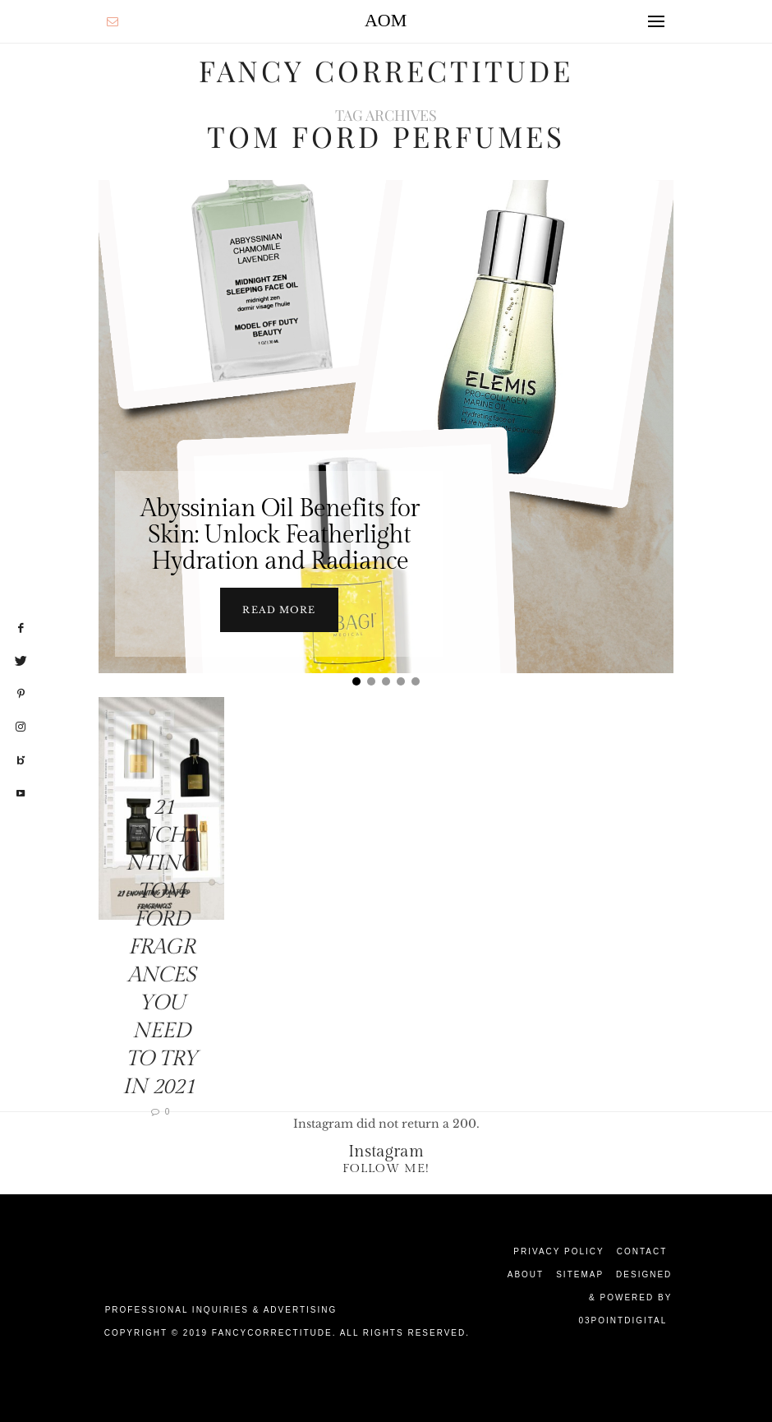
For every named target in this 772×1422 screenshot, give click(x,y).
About (526, 1274)
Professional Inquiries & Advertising (221, 1309)
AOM (386, 20)
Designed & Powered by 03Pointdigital (625, 1297)
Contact (642, 1251)
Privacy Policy (558, 1251)
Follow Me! (386, 1168)
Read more (278, 610)
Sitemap (580, 1274)
